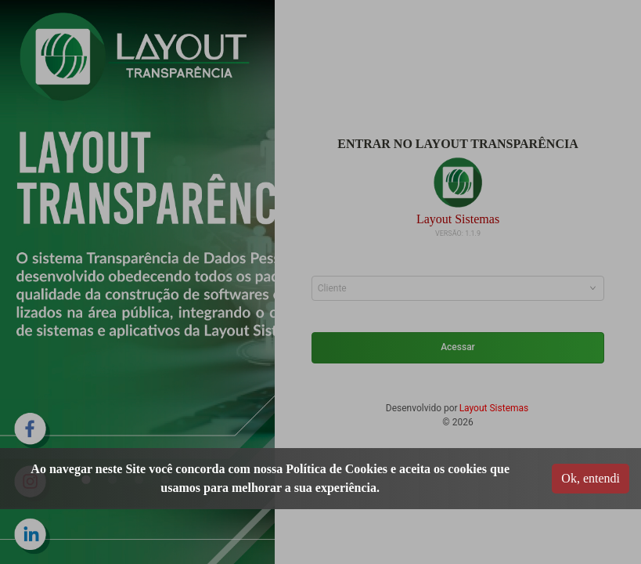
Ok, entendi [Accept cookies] (590, 478)
